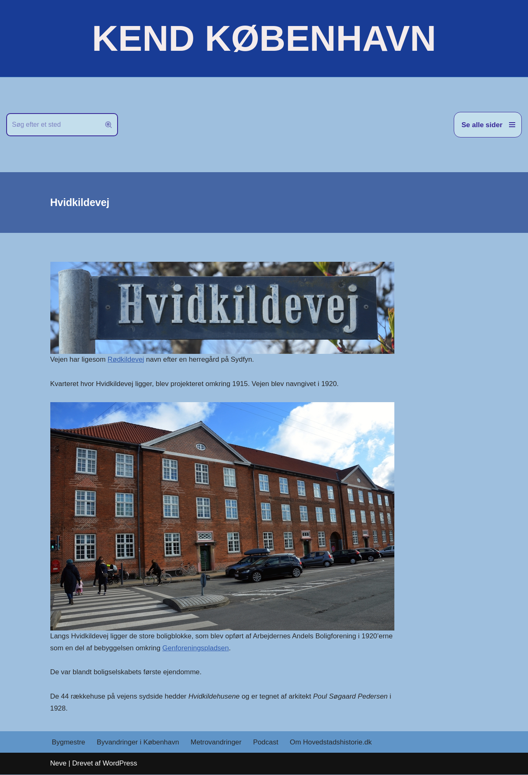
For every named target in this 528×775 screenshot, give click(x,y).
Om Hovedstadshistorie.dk (331, 743)
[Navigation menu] (488, 124)
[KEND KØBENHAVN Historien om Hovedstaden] (264, 38)
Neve (58, 764)
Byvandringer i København (138, 743)
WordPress (120, 764)
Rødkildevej (126, 359)
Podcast (266, 743)
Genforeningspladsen (196, 648)
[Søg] (52, 124)
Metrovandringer (216, 743)
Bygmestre (68, 743)
